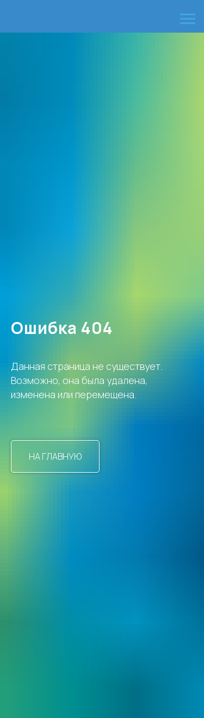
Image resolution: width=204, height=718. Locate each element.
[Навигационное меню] (187, 19)
